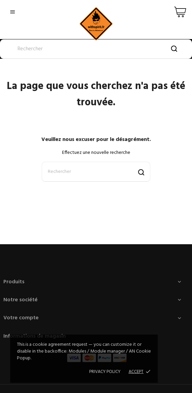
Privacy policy (104, 371)
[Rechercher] (96, 49)
